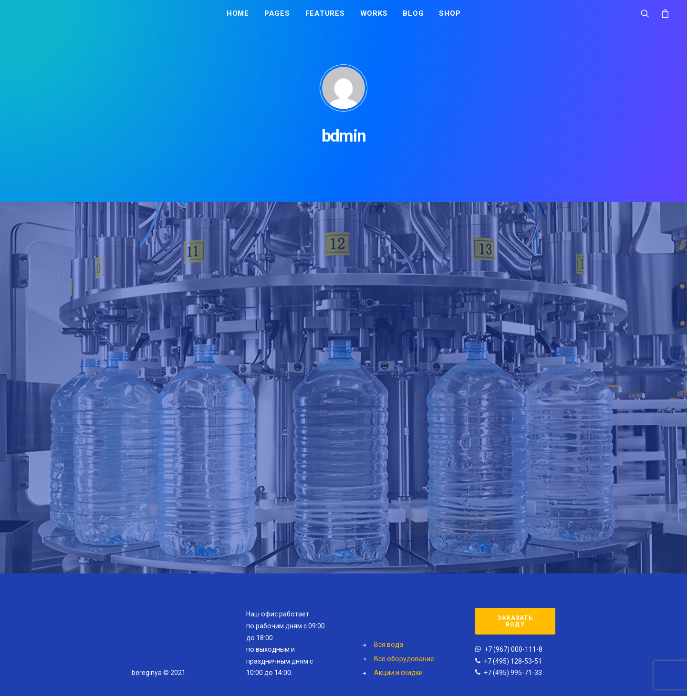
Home (238, 17)
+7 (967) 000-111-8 (127, 314)
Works (374, 17)
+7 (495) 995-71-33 (127, 330)
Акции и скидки (398, 672)
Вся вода (388, 644)
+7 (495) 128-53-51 (513, 661)
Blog (413, 17)
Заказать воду (516, 621)
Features (325, 17)
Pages (277, 17)
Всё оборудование (404, 659)
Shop (449, 17)
